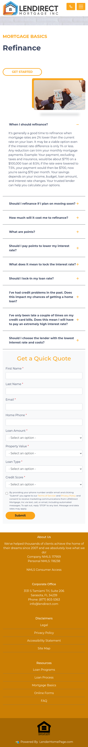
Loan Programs (44, 669)
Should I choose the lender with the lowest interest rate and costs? (44, 340)
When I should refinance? (44, 124)
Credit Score (15, 477)
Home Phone (16, 415)
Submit (20, 515)
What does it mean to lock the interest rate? (44, 264)
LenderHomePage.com (56, 742)
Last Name (14, 384)
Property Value (17, 446)
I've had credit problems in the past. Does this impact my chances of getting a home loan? (44, 297)
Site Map (44, 648)
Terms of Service (47, 495)
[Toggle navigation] (81, 6)
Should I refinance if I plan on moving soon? (44, 203)
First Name (14, 368)
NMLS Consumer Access (44, 569)
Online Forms (44, 693)
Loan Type (14, 462)
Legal (44, 625)
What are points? (44, 232)
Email (11, 399)
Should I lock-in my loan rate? (44, 278)
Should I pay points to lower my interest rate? (44, 248)
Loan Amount (16, 430)
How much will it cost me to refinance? (44, 217)
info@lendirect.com (44, 604)
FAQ (44, 701)
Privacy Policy (68, 495)
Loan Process (44, 677)
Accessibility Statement (44, 640)
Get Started (22, 72)
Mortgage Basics (44, 685)
